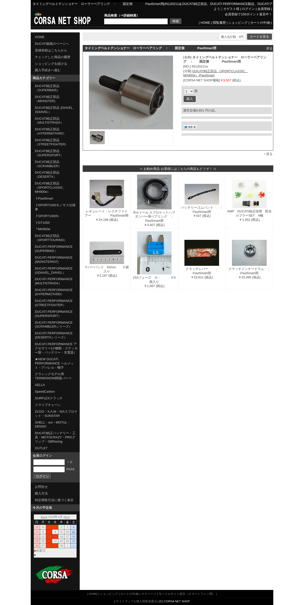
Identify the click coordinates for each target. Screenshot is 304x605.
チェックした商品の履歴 (52, 57)
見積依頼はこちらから (51, 50)
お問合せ (41, 487)
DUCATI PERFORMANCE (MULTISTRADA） (54, 281)
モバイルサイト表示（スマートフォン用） (187, 593)
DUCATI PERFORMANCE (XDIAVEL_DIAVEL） (54, 270)
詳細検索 (130, 15)
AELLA (40, 385)
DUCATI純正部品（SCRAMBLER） (48, 164)
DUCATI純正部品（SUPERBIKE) (47, 88)
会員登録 (263, 9)
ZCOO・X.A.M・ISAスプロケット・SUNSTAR (56, 414)
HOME (205, 22)
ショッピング (238, 22)
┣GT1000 (42, 222)
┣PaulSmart (44, 198)
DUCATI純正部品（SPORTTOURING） (51, 238)
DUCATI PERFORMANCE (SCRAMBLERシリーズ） (54, 325)
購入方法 (41, 493)
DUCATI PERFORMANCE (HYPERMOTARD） (54, 292)
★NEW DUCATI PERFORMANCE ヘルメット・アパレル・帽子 (54, 363)
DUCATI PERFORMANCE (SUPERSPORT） (54, 314)
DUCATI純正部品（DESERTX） (47, 175)
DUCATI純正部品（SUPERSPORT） (49, 153)
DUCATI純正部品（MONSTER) (47, 99)
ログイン (248, 9)
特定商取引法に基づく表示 (54, 500)
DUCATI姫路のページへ (52, 43)
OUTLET (41, 448)
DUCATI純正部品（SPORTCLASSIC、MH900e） (50, 187)
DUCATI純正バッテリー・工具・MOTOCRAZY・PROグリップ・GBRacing (55, 437)
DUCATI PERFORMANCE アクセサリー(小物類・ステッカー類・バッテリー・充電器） (56, 348)
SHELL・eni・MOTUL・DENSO (52, 424)
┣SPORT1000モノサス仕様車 (55, 207)
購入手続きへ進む (48, 70)
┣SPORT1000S (46, 216)
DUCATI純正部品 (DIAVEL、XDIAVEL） (55, 110)
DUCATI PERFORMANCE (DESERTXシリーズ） (54, 335)
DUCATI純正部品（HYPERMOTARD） (50, 131)
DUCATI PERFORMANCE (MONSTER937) (54, 260)
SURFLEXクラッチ (49, 398)
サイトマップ (125, 601)
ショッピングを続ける (51, 64)
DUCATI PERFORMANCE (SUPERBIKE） (54, 249)
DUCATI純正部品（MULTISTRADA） (49, 121)
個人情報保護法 (146, 601)
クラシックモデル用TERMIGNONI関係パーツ (53, 376)
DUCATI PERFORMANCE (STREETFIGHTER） (54, 303)
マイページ (148, 593)
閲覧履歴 (219, 22)
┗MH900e (42, 229)
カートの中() (260, 22)
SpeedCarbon (45, 391)
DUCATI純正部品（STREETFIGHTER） (51, 142)
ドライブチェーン (48, 405)
